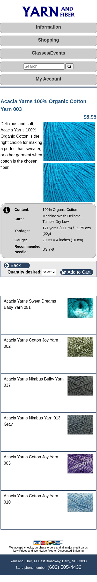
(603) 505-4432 (64, 567)
